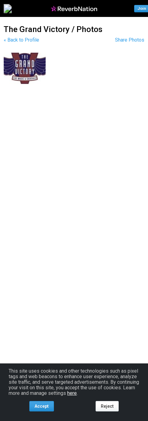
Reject (107, 406)
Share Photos (129, 40)
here (72, 393)
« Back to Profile (21, 40)
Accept (42, 406)
